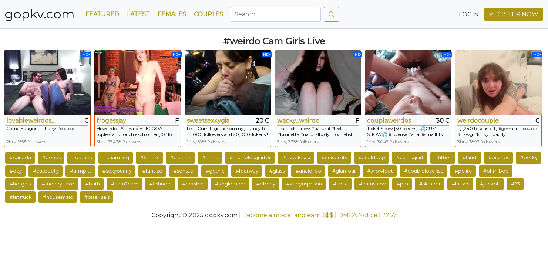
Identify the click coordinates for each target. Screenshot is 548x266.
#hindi (470, 157)
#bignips (498, 157)
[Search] (275, 14)
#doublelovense (424, 171)
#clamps (180, 157)
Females (172, 14)
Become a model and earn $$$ (287, 215)
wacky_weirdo (298, 120)
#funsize (152, 171)
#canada (20, 157)
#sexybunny (116, 171)
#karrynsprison (304, 184)
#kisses (460, 184)
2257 (389, 215)
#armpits (80, 171)
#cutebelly (46, 171)
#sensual (184, 171)
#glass (277, 171)
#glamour (344, 171)
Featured (102, 14)
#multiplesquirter (250, 157)
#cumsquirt (410, 157)
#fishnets (160, 184)
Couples (208, 14)
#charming (116, 157)
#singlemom (230, 184)
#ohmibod (496, 171)
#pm (402, 184)
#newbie (193, 184)
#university (334, 157)
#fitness (149, 157)
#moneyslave (58, 184)
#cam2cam (124, 184)
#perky (529, 157)
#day (16, 171)
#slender (430, 184)
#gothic (215, 171)
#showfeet (380, 171)
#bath (92, 184)
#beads (51, 157)
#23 (515, 184)
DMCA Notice (357, 215)
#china (210, 157)
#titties (443, 157)
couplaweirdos (389, 120)
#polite (463, 171)
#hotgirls (20, 184)
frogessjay (111, 120)
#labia (340, 184)
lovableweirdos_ (30, 120)
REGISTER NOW (513, 14)
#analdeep (372, 157)
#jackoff (490, 184)
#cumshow (372, 184)
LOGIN (469, 14)
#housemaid (58, 197)
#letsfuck (21, 197)
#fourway (247, 171)
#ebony (265, 184)
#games (82, 157)
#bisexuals (97, 197)
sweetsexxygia (208, 120)
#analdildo (308, 171)
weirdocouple (478, 120)
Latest (138, 14)
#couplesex (296, 157)
